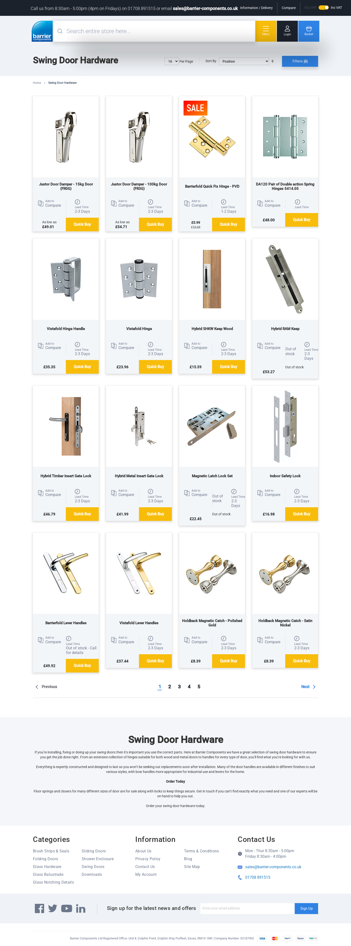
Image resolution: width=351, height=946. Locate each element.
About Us (143, 851)
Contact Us (145, 866)
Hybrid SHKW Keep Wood (212, 329)
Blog (188, 859)
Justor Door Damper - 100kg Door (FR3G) (139, 186)
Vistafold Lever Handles (138, 623)
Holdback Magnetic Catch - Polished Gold (212, 623)
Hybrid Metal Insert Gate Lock (139, 476)
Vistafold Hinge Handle (66, 329)
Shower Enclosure (98, 859)
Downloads (92, 874)
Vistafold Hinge (139, 329)
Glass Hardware (47, 866)
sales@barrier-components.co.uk (205, 8)
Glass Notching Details (53, 882)
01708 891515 (257, 877)
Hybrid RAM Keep (285, 329)
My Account (145, 874)
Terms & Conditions (201, 851)
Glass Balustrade (48, 874)
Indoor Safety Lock (285, 476)
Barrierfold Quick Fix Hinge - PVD (212, 186)
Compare (289, 8)
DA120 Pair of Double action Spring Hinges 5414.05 (285, 186)
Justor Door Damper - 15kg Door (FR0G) (66, 186)
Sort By (210, 61)
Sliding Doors (94, 851)
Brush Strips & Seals (51, 851)
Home (37, 83)
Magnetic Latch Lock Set (212, 476)
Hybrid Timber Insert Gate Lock (65, 476)
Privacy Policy (147, 859)
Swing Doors (93, 866)
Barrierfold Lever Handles (66, 623)
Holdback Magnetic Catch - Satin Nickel (285, 623)
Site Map (192, 866)
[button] (49, 203)
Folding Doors (45, 859)
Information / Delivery (256, 8)
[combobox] (160, 31)
